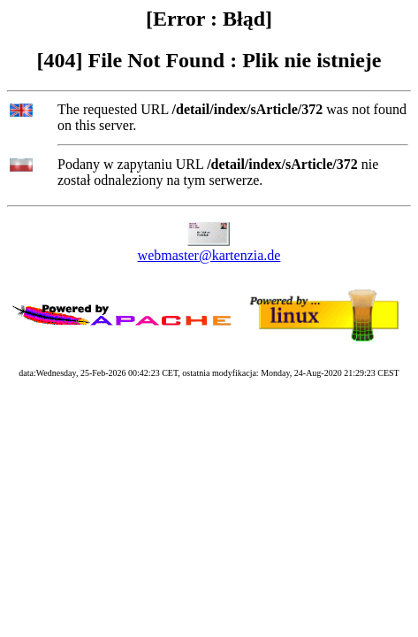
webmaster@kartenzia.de (209, 255)
